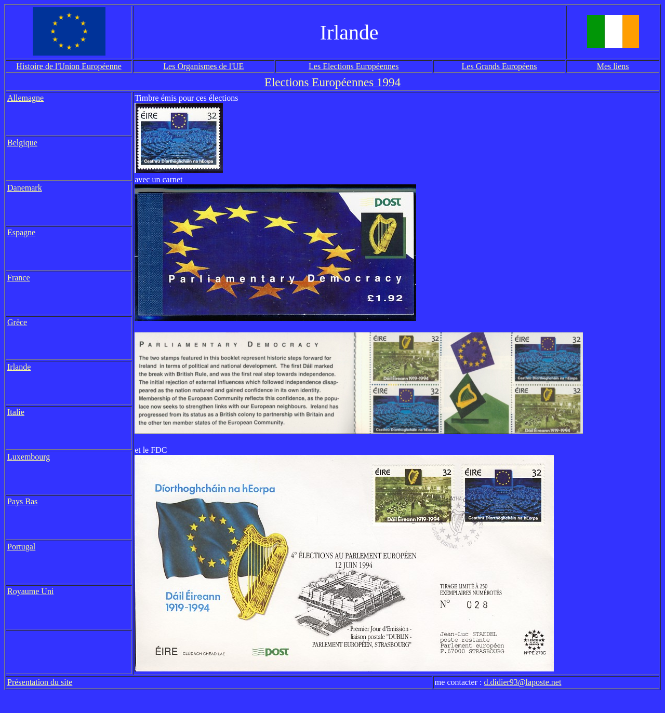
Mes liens (613, 66)
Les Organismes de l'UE (203, 66)
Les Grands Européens (499, 66)
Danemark (24, 187)
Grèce (17, 322)
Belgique (22, 142)
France (18, 277)
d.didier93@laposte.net (522, 682)
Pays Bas (22, 501)
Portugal (21, 546)
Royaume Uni (30, 591)
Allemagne (25, 97)
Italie (15, 412)
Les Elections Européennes (353, 66)
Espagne (21, 232)
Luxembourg (28, 456)
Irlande (19, 366)
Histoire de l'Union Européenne (68, 66)
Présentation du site (39, 682)
